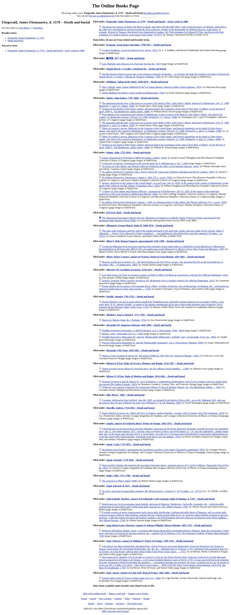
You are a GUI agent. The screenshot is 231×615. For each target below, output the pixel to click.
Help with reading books (94, 593)
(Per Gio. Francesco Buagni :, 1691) (150, 355)
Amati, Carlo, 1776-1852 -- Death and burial (128, 444)
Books (91, 603)
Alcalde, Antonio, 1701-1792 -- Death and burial (130, 296)
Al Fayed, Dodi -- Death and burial (123, 212)
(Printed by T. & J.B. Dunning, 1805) (162, 401)
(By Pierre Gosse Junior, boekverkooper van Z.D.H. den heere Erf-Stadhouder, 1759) (164, 562)
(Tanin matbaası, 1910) (151, 87)
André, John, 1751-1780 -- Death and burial (128, 475)
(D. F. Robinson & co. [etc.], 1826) (145, 163)
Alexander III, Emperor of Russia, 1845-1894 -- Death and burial (138, 325)
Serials (146, 598)
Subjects (137, 598)
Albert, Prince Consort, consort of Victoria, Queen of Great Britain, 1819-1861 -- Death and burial (155, 257)
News (99, 603)
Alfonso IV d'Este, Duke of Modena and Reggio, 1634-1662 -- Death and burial (145, 376)
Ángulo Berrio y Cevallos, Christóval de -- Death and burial (136, 69)
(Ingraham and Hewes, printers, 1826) (158, 172)
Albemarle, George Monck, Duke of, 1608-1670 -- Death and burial (139, 225)
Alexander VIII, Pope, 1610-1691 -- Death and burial (132, 350)
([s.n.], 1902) (122, 334)
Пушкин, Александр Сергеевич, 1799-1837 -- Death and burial (138, 45)
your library (24, 28)
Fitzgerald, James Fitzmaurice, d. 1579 (26, 38)
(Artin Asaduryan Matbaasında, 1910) (133, 93)
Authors (118, 598)
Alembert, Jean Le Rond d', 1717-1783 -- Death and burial (135, 315)
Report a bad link (117, 593)
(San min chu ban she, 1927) (131, 64)
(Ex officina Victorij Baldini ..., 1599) (145, 368)
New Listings (105, 598)
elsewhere (38, 28)
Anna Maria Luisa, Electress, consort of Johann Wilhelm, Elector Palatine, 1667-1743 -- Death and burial (159, 525)
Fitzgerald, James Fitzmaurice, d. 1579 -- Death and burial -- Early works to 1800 (46, 50)
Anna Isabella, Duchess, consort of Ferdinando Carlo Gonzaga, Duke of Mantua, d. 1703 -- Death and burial (160, 499)
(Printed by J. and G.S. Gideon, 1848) (160, 137)
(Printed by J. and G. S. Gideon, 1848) (160, 129)
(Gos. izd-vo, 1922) (130, 50)
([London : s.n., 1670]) (161, 233)
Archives (120, 603)
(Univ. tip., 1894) (159, 337)
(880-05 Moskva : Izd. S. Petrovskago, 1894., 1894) (143, 330)
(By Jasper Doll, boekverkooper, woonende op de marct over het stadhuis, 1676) (163, 433)
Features (109, 603)
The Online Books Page (115, 5)
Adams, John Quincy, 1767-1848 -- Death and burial (132, 98)
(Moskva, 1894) (152, 343)
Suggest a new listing (138, 593)
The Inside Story (135, 603)
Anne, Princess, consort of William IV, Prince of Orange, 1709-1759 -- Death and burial (149, 541)
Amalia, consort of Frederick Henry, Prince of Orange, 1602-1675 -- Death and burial (149, 423)
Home (84, 598)
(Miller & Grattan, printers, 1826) (134, 158)
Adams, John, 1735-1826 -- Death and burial (128, 152)
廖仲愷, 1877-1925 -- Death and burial (125, 58)
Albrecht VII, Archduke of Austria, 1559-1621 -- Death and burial (139, 269)
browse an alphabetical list (101, 16)
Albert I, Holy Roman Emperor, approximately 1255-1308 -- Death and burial (145, 241)
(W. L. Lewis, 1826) (137, 177)
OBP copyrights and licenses (115, 611)
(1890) (119, 481)
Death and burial (15, 40)
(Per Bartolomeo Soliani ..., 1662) (161, 387)
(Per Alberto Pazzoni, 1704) (161, 505)
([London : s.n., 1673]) (151, 491)
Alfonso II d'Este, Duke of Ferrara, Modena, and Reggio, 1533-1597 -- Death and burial (150, 363)
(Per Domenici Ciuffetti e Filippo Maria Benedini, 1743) (164, 533)
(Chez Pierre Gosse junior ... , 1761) (163, 549)
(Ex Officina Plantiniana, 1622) (165, 275)
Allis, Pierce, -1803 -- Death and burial (125, 395)
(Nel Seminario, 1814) (163, 413)
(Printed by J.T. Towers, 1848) (160, 115)
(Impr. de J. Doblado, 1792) (124, 320)
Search (93, 598)
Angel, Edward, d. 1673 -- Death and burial (127, 486)
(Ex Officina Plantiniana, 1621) (158, 280)
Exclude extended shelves (156, 13)
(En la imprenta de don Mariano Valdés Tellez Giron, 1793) (161, 304)
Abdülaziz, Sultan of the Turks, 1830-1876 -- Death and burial (137, 82)
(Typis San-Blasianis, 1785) (162, 247)
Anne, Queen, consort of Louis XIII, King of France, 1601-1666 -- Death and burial (147, 573)
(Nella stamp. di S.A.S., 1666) (131, 578)
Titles (127, 598)
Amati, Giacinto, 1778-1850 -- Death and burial (129, 460)
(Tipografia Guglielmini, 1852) (153, 449)
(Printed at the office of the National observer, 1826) (150, 166)
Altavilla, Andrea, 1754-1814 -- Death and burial (130, 408)
